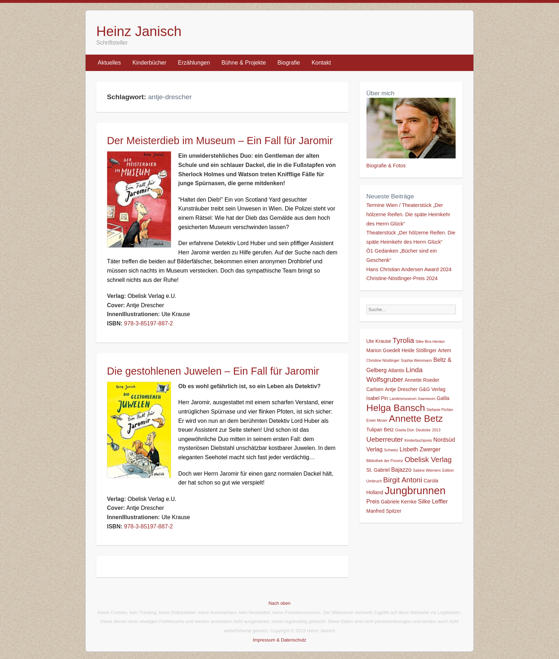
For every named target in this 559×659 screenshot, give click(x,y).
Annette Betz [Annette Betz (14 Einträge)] (416, 418)
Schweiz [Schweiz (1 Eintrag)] (391, 450)
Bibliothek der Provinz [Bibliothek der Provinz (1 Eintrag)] (384, 460)
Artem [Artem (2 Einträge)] (444, 350)
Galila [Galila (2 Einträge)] (443, 398)
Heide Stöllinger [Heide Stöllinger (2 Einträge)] (418, 350)
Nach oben (279, 603)
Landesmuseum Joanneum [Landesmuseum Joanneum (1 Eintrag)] (413, 398)
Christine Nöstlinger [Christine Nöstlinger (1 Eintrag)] (383, 360)
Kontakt (321, 63)
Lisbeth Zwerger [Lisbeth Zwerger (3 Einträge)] (420, 449)
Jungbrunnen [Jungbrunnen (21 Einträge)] (415, 490)
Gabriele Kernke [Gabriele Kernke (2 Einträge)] (398, 502)
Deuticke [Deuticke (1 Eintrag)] (423, 430)
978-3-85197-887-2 (148, 323)
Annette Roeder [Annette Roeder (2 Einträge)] (422, 380)
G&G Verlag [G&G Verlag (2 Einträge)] (432, 389)
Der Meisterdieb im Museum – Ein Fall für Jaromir (220, 140)
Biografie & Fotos (386, 165)
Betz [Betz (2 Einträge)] (389, 429)
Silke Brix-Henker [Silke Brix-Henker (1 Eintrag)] (430, 341)
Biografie (288, 63)
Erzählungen (194, 63)
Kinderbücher (149, 63)
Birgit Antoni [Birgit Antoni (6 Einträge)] (402, 480)
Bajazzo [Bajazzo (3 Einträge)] (401, 469)
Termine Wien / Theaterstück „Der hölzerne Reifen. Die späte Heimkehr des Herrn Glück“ (408, 214)
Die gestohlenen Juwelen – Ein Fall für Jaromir (213, 371)
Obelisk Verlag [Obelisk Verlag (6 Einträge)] (428, 459)
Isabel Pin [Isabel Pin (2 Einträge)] (377, 398)
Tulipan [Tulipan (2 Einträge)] (374, 429)
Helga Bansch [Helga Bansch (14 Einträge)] (395, 407)
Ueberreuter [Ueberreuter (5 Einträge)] (384, 439)
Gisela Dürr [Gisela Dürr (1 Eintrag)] (404, 430)
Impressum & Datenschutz (279, 640)
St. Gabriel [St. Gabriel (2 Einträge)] (378, 470)
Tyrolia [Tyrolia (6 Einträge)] (403, 340)
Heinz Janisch (138, 31)
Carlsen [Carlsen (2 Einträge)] (375, 389)
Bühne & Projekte (243, 63)
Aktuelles (109, 63)
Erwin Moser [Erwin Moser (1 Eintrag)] (377, 420)
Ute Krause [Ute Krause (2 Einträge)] (378, 341)
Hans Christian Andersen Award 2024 (409, 269)
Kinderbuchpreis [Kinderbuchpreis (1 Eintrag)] (418, 440)
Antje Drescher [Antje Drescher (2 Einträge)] (401, 389)
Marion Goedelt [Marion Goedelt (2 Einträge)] (383, 350)
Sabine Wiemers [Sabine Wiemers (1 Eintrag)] (427, 470)
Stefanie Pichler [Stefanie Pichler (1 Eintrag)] (439, 409)
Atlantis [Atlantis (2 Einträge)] (396, 370)
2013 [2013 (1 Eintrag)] (436, 430)
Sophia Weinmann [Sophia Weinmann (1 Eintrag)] (416, 360)
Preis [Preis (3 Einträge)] (373, 501)
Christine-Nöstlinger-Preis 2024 (402, 278)
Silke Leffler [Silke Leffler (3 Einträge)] (433, 501)
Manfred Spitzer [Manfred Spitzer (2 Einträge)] (383, 511)
